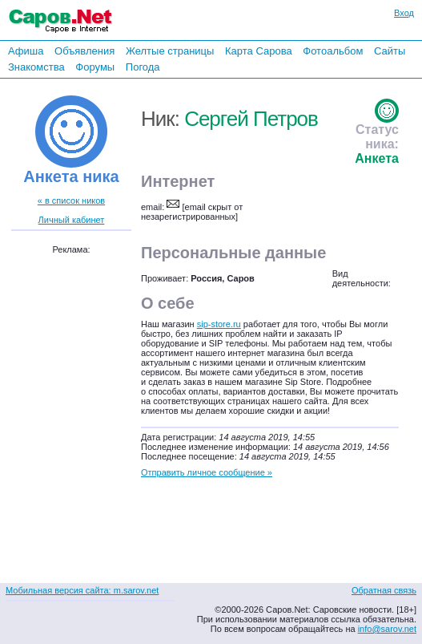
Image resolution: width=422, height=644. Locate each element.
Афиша (25, 51)
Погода (143, 67)
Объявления (84, 51)
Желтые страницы (170, 51)
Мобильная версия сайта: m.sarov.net (82, 590)
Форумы (95, 67)
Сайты (389, 51)
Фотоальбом (333, 51)
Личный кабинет (71, 220)
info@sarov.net (387, 629)
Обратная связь (384, 590)
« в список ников (71, 200)
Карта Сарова (258, 51)
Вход (404, 13)
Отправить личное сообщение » (206, 472)
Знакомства (36, 67)
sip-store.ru (219, 324)
